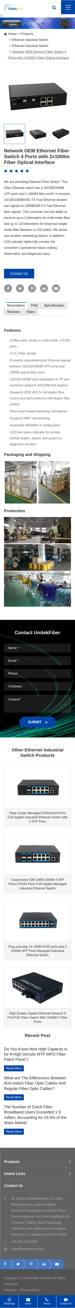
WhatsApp (9, 1300)
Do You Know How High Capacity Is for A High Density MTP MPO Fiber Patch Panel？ (35, 1054)
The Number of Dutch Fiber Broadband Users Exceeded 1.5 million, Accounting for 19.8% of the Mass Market (35, 1115)
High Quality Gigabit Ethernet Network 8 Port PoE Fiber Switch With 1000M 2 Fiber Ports (37, 1017)
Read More (14, 1068)
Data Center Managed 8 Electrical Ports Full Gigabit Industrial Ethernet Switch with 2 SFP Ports (38, 817)
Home (12, 34)
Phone (47, 1300)
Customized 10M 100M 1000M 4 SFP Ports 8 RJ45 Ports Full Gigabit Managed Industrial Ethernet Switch (37, 884)
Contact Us (19, 274)
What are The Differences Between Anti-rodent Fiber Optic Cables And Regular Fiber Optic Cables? (35, 1083)
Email (28, 1300)
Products (27, 34)
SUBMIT (37, 722)
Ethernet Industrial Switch (30, 40)
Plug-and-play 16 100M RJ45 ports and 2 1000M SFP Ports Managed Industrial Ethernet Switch (37, 951)
